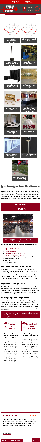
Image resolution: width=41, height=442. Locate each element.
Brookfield (11, 2)
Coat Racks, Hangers (11, 253)
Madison (24, 2)
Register (30, 10)
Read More (7, 434)
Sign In (30, 7)
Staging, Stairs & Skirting (12, 248)
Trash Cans (22, 253)
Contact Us (20, 209)
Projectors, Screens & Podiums (14, 255)
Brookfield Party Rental (31, 326)
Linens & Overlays (10, 252)
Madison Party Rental (12, 326)
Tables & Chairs (9, 250)
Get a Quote (20, 205)
